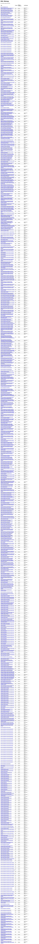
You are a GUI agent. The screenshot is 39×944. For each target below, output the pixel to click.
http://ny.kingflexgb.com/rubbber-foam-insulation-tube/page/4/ (6, 787)
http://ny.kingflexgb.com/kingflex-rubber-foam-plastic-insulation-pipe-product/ (7, 623)
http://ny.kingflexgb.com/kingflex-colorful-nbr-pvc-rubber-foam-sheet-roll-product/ (7, 526)
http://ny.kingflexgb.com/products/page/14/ (7, 736)
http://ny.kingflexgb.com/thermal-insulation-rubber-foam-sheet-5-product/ (7, 855)
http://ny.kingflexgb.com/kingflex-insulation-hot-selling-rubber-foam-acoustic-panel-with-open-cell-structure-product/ (7, 554)
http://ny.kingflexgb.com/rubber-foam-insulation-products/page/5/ (6, 811)
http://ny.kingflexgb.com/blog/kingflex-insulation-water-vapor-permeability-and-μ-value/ (7, 211)
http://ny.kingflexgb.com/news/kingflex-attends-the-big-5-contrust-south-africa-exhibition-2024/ (7, 350)
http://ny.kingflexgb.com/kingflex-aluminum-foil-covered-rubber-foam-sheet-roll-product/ (7, 496)
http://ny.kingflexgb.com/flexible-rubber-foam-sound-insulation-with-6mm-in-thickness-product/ (7, 453)
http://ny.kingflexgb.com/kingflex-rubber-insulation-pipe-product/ (6, 647)
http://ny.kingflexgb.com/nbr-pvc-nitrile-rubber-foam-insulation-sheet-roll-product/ (7, 681)
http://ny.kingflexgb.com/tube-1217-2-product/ (7, 886)
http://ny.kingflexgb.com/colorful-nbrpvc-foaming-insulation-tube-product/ (6, 243)
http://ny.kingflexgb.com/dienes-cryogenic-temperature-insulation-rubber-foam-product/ (7, 271)
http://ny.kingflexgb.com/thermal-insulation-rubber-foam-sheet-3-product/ (7, 850)
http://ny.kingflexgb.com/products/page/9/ (7, 761)
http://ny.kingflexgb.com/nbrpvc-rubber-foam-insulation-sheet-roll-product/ (7, 716)
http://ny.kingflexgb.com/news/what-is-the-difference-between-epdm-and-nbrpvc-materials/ (7, 405)
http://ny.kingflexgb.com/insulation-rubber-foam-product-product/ (7, 486)
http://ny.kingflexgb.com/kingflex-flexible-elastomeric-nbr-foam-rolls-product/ (7, 534)
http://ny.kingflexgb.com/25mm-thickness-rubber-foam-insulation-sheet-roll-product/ (7, 10)
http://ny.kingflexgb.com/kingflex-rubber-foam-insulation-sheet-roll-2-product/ (7, 595)
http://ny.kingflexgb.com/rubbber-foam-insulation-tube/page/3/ (6, 785)
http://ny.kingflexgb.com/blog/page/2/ (6, 42)
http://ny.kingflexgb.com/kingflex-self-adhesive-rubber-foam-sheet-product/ (7, 658)
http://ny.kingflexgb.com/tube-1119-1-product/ (7, 871)
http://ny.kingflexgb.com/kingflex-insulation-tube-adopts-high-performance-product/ (7, 558)
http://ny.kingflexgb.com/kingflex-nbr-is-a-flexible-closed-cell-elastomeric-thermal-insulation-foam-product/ (7, 580)
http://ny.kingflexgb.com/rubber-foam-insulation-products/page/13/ (6, 802)
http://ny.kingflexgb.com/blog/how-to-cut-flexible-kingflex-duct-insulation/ (7, 159)
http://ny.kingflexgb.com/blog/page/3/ (6, 44)
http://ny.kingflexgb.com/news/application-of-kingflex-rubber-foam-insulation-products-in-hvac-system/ (7, 334)
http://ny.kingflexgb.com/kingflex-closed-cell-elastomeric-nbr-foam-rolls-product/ (7, 507)
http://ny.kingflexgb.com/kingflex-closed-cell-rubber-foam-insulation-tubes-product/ (7, 512)
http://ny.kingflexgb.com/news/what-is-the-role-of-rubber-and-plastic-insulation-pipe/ (7, 385)
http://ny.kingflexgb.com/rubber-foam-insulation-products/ (6, 820)
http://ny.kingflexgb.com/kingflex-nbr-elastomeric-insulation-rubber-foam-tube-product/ (7, 577)
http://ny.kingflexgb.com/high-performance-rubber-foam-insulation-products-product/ (7, 484)
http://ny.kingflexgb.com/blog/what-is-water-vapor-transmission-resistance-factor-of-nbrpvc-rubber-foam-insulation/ (7, 99)
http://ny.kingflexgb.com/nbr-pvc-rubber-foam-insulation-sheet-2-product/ (7, 689)
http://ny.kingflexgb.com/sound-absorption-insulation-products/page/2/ (7, 839)
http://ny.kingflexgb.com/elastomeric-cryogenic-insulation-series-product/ (7, 291)
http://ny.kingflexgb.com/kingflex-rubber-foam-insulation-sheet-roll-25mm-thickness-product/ (7, 597)
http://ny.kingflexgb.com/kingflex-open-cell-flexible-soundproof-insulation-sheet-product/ (7, 584)
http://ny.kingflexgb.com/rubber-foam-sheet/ (7, 826)
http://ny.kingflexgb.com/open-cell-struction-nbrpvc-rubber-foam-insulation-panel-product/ (7, 723)
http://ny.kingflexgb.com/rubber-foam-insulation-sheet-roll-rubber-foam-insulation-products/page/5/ (7, 917)
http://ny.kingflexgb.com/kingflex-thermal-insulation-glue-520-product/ (7, 663)
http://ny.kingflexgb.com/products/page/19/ (7, 745)
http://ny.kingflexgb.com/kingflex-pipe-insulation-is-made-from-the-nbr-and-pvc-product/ (7, 588)
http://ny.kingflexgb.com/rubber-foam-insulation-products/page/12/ (6, 800)
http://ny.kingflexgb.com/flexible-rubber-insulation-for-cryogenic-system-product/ (6, 457)
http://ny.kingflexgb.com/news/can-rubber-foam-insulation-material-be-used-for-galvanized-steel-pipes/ (7, 422)
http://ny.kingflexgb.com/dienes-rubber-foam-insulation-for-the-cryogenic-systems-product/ (7, 277)
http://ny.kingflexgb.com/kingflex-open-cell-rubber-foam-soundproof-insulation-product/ (7, 586)
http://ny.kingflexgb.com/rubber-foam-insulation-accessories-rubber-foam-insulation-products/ (7, 942)
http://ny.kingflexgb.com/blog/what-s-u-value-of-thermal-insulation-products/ (8, 101)
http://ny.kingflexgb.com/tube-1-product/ (6, 860)
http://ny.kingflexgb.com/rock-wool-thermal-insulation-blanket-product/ (7, 769)
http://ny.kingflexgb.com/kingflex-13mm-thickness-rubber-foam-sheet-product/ (6, 488)
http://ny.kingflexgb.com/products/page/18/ (7, 743)
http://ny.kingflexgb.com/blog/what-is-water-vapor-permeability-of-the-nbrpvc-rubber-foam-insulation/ (7, 95)
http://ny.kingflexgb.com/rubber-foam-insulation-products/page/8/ (6, 817)
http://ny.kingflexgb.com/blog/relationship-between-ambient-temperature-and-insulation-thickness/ (7, 119)
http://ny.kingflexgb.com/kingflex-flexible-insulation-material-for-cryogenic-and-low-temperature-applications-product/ (7, 536)
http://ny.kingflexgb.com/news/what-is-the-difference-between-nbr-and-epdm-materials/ (7, 403)
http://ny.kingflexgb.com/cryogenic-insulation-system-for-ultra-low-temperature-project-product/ (7, 260)
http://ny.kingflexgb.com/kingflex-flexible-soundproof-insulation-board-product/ (7, 538)
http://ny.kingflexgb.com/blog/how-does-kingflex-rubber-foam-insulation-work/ (6, 157)
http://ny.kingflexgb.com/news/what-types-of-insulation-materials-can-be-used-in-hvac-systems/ (7, 429)
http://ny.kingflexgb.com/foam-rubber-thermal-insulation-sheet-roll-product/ (7, 465)
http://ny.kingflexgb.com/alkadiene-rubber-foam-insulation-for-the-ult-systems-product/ (7, 24)
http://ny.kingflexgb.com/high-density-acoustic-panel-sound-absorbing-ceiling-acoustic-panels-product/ (7, 479)
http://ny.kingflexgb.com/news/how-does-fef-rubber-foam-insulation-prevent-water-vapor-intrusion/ (7, 415)
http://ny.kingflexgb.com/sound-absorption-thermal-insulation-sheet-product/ (7, 842)
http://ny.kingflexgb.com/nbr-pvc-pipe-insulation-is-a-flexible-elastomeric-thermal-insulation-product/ (7, 684)
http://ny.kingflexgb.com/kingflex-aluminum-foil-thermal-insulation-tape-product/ (7, 498)
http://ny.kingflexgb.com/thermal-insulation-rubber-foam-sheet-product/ (7, 851)
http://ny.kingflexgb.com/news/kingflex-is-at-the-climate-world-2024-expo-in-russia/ (7, 358)
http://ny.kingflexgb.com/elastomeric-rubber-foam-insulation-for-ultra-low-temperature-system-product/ (7, 314)
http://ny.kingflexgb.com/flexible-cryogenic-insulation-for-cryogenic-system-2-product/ (7, 324)
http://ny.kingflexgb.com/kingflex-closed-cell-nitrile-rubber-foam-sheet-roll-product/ (7, 510)
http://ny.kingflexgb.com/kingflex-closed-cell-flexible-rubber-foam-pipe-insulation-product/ (7, 508)
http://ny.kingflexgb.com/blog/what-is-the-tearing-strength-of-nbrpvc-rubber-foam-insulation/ (7, 89)
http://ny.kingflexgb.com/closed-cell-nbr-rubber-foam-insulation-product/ (7, 239)
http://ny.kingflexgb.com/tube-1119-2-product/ (7, 875)
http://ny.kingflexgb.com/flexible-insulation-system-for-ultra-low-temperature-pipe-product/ (7, 444)
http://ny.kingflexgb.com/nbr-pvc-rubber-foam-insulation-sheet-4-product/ (7, 693)
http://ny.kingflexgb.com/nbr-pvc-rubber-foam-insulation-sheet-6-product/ (7, 696)
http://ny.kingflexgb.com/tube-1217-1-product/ (7, 884)
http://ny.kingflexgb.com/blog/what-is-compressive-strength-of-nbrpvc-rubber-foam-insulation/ (7, 65)
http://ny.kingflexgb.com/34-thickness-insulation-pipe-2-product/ (6, 14)
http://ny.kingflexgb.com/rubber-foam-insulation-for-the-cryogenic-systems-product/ (7, 792)
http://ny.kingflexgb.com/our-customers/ (6, 656)
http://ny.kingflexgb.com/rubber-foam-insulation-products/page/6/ (6, 813)
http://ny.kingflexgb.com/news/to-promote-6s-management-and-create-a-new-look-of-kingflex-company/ (7, 383)
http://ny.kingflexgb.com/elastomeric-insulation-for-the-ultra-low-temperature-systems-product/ (7, 295)
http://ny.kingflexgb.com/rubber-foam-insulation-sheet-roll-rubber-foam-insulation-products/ (7, 927)
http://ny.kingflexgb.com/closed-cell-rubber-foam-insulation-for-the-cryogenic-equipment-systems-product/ (7, 241)
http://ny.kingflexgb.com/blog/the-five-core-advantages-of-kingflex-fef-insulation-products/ (7, 189)
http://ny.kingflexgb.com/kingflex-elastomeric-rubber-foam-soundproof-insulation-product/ (7, 532)
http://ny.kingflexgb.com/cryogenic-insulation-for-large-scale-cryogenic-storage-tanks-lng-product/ (7, 250)
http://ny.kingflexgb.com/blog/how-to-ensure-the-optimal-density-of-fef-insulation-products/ (7, 206)
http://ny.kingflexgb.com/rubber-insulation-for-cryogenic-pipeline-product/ (7, 828)
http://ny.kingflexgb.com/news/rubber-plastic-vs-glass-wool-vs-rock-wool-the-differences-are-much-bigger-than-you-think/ (7, 432)
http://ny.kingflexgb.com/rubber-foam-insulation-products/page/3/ (6, 808)
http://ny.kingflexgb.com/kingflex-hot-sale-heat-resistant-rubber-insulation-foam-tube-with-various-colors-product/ (7, 549)
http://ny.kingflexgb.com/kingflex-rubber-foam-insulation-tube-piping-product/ (7, 615)
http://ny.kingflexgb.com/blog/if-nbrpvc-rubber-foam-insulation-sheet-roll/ (7, 37)
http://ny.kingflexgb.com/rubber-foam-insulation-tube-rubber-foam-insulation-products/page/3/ (6, 932)
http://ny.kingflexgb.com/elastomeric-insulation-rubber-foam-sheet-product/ (7, 304)
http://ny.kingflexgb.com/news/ (5, 387)
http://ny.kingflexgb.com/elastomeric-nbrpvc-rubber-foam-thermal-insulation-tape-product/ (7, 310)
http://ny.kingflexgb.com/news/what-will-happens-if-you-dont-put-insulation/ (6, 427)
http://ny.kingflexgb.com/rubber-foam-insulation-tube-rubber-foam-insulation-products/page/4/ (6, 935)
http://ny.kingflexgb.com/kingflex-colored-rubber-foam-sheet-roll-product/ (7, 522)
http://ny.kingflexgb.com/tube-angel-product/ (7, 893)
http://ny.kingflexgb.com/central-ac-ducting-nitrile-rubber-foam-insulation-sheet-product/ (7, 237)
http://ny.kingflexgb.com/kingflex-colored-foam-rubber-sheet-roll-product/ (7, 518)
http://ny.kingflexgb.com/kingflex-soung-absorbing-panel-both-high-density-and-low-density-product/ (7, 661)
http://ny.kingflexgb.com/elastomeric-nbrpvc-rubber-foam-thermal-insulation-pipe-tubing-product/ (7, 308)
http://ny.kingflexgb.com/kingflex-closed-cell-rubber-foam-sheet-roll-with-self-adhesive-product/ (7, 514)
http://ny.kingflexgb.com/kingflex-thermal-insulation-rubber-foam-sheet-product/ (7, 666)
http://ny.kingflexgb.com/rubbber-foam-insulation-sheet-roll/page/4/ (6, 778)
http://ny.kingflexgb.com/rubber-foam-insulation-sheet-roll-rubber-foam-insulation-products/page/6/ (7, 924)
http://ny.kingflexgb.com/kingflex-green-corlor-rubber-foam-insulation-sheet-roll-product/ (7, 547)
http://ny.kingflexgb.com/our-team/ (6, 727)
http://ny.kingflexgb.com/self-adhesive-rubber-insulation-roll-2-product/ (7, 835)
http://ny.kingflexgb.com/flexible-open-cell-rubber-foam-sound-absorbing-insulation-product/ (7, 446)
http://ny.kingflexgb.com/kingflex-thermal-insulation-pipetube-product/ (7, 664)
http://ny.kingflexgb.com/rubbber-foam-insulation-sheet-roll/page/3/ (6, 776)
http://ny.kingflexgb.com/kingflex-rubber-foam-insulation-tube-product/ (7, 617)
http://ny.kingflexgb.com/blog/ (5, 107)
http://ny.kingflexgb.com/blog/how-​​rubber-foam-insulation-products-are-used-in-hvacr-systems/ (7, 144)
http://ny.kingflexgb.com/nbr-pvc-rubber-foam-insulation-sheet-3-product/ (7, 691)
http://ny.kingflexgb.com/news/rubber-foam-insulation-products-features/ (7, 371)
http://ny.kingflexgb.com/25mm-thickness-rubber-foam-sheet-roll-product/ (7, 12)
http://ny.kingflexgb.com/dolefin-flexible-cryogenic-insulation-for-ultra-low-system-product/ (7, 282)
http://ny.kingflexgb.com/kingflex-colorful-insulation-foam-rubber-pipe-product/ (7, 524)
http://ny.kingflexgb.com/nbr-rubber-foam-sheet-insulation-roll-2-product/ (7, 709)
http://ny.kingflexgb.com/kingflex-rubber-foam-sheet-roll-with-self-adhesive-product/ (7, 645)
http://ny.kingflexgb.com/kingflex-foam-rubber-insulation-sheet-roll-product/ (7, 540)
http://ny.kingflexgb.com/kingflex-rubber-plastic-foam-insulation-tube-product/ (7, 648)
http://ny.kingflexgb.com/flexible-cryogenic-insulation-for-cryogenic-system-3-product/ (7, 326)
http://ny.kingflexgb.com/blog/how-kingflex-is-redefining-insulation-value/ (7, 230)
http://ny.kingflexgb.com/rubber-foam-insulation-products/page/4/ (6, 810)
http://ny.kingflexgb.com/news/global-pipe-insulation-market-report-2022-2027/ (7, 345)
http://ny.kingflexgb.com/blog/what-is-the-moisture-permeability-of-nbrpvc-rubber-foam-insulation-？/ (7, 80)
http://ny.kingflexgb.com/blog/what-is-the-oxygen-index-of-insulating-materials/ (7, 84)
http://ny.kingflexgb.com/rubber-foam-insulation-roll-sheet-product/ (6, 822)
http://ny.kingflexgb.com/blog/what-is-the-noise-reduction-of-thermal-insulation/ (7, 83)
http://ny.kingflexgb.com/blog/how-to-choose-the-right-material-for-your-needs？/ (7, 33)
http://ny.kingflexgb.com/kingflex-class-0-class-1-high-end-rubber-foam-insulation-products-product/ (7, 505)
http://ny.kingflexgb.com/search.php (6, 910)
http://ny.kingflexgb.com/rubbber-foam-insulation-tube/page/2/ (6, 783)
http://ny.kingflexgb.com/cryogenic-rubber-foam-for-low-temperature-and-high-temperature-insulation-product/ (7, 262)
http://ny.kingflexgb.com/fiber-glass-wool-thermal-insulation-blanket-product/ (7, 319)
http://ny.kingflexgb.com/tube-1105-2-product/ (7, 864)
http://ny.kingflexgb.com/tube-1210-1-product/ (7, 880)
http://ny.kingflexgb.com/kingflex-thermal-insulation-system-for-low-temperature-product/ (7, 668)
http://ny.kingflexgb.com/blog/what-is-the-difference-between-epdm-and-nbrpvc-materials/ (7, 196)
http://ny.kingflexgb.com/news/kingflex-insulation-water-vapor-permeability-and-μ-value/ (7, 408)
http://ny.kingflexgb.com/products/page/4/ (7, 752)
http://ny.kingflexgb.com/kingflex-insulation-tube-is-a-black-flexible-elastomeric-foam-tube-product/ (7, 565)
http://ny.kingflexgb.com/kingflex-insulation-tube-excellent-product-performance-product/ (7, 563)
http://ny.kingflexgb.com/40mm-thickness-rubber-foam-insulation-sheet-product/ (7, 15)
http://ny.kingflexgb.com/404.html (5, 908)
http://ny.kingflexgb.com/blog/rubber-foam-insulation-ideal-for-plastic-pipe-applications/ (7, 53)
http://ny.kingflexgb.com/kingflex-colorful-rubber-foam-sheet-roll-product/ (7, 527)
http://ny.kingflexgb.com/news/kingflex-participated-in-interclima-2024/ (6, 392)
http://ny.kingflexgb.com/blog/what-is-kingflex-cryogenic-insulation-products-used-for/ (7, 73)
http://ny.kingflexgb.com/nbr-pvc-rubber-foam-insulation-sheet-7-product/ (7, 698)
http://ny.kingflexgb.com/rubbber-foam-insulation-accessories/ (6, 772)
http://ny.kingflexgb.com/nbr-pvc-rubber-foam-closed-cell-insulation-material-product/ (7, 686)
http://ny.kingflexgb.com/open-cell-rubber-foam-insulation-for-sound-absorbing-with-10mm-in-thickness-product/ (8, 721)
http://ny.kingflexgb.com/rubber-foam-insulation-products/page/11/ (6, 799)
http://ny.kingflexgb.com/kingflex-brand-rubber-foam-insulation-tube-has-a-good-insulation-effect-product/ (7, 500)
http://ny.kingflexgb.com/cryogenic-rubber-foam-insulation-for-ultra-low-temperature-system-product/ (7, 267)
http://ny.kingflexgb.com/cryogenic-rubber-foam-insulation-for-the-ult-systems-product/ (7, 264)
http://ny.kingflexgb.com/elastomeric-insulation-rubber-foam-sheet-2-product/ (7, 300)
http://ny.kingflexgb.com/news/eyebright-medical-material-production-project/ (6, 343)
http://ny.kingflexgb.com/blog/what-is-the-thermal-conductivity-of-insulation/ (7, 91)
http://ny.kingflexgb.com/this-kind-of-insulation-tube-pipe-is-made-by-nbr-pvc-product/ (7, 859)
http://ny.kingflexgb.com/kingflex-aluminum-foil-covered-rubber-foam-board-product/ (7, 494)
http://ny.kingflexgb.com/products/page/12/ (7, 732)
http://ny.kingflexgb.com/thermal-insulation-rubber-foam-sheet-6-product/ (7, 857)
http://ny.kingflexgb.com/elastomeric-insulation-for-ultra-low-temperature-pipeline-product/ (7, 297)
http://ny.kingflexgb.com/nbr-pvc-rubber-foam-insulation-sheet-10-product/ (7, 687)
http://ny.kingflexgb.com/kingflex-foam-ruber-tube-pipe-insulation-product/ (7, 545)
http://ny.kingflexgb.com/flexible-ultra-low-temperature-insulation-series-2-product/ (7, 462)
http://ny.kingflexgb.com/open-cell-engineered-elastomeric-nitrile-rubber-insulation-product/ (7, 718)
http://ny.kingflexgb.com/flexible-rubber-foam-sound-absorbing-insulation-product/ (7, 451)
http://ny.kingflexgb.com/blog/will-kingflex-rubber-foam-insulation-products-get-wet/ (7, 156)
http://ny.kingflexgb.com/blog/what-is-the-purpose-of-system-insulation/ (7, 193)
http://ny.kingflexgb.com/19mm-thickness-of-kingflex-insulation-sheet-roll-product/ (7, 8)
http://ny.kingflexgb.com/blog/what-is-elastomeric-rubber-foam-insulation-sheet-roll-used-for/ (7, 68)
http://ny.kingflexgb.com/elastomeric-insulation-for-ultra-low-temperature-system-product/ (7, 299)
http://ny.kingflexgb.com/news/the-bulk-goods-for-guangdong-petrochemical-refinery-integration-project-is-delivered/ (7, 375)
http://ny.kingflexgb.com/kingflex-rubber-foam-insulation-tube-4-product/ (7, 609)
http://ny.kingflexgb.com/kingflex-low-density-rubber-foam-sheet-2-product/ (7, 573)
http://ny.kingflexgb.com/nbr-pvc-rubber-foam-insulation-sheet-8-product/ (7, 700)
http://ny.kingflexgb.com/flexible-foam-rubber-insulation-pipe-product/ (7, 440)
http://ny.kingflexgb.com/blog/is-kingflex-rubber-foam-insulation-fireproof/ (8, 161)
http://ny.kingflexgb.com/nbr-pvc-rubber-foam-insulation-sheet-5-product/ (7, 695)
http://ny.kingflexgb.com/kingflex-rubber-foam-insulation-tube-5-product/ (7, 611)
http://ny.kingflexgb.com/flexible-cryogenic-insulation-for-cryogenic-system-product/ (7, 331)
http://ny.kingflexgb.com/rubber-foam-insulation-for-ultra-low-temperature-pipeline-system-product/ (7, 795)
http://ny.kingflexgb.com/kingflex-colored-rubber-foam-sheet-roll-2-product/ (7, 520)
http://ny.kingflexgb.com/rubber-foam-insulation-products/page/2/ (6, 806)
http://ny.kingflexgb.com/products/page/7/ (7, 758)
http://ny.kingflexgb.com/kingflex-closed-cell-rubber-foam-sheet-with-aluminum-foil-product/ (7, 516)
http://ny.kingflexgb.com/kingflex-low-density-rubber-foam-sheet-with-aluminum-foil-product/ (7, 575)
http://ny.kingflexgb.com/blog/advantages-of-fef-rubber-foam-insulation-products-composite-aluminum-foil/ (7, 183)
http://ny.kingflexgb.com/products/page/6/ (7, 756)
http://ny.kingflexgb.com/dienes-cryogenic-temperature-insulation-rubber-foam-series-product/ (7, 274)
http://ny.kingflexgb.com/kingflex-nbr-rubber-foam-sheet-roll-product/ (7, 582)
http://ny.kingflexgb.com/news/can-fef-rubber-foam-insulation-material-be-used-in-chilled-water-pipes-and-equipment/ (7, 420)
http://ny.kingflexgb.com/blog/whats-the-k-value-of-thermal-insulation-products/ (7, 103)
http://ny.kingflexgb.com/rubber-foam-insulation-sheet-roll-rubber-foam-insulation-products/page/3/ (7, 919)
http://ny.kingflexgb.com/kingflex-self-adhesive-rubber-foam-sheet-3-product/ (7, 655)
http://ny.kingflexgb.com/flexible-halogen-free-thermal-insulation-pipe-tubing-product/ (7, 442)
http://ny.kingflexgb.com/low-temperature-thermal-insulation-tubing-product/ (7, 679)
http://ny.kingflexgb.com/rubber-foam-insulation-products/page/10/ (6, 797)
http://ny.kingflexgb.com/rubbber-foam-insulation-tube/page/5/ (6, 789)
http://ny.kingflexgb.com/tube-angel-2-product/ (7, 891)
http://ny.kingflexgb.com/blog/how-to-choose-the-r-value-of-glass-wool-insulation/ (7, 128)
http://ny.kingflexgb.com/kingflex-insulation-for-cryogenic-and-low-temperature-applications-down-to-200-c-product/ (7, 552)
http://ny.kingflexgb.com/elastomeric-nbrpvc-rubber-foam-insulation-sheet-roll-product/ (7, 306)
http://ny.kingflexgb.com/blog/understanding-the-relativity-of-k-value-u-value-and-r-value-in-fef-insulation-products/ (7, 173)
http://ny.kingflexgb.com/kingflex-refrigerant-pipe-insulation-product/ (7, 594)
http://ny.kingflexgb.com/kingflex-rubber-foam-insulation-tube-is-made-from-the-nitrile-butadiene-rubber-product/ (7, 613)
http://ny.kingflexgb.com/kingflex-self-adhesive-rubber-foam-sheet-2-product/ (7, 653)
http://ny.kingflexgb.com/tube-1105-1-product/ (7, 862)
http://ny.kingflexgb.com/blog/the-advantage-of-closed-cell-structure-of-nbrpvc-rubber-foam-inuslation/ (7, 56)
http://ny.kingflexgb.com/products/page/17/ (7, 741)
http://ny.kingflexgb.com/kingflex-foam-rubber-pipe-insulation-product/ (7, 543)
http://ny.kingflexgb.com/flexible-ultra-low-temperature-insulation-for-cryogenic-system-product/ (7, 460)
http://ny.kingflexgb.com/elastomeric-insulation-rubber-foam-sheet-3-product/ (7, 302)
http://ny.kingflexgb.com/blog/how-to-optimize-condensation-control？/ (7, 35)
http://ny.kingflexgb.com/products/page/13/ (7, 734)
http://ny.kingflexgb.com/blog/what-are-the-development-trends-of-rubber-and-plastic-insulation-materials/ (7, 202)
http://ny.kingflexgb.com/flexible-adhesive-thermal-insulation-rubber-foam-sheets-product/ (8, 323)
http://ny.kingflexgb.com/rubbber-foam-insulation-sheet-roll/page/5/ (6, 780)
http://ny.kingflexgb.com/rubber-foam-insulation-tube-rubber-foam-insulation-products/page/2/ (6, 929)
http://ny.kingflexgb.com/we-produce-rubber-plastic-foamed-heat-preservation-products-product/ (7, 906)
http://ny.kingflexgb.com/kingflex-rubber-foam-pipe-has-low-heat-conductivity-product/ (7, 619)
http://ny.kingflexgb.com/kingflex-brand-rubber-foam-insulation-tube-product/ (7, 502)
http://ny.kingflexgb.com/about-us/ (6, 17)
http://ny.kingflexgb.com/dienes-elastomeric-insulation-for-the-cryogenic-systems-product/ (7, 276)
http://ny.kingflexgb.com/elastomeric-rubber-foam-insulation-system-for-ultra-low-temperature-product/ (7, 317)
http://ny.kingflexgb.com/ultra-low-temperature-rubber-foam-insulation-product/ (7, 900)
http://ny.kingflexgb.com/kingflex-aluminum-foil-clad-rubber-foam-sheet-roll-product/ (7, 492)
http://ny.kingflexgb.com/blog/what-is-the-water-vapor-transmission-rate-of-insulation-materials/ (8, 92)
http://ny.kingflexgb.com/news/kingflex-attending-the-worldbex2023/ (6, 347)
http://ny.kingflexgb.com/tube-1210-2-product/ (7, 882)
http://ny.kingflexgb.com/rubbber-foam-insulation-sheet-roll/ (6, 782)
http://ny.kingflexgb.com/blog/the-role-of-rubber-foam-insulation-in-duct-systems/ (6, 148)
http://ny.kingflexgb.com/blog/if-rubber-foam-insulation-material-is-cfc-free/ (7, 39)
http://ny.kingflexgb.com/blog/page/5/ (6, 46)
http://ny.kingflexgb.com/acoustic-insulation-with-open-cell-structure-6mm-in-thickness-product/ (7, 22)
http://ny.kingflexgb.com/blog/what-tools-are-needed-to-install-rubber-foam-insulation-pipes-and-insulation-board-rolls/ (7, 142)
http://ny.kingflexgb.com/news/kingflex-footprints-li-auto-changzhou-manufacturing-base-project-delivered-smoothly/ (7, 353)
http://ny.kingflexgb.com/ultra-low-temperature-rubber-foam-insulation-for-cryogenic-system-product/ (7, 898)
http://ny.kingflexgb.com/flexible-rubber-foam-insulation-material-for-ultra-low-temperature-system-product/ (7, 449)
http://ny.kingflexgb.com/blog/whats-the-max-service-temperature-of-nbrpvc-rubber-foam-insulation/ (7, 105)
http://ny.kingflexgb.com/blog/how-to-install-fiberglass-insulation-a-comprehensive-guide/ (7, 154)
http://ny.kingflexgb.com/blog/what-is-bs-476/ (7, 63)
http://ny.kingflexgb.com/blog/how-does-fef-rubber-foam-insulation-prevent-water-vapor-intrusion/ (7, 191)
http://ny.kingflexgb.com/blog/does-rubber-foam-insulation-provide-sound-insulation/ (7, 132)
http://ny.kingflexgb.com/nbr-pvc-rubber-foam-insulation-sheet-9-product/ (7, 702)
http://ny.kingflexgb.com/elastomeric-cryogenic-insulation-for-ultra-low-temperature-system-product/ (7, 287)
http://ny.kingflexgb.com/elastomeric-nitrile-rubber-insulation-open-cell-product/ (7, 312)
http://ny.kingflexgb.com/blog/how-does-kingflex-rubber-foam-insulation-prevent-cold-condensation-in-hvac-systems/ (7, 138)
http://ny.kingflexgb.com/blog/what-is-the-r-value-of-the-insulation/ (7, 86)
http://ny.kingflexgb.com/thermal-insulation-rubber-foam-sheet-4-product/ (7, 853)
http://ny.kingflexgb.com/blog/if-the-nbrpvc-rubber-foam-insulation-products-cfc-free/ (7, 41)
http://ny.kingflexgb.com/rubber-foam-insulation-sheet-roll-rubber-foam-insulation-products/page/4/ (7, 914)
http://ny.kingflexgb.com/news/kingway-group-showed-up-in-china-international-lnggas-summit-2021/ (7, 363)
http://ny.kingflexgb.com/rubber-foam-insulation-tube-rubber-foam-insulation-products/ (6, 940)
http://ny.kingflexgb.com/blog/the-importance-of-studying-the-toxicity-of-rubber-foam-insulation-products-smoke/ (7, 163)
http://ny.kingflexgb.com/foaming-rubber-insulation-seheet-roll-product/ (6, 467)
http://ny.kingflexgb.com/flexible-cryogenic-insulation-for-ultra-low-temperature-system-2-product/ (7, 434)
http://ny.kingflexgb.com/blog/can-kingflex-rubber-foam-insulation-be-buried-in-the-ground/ (7, 150)
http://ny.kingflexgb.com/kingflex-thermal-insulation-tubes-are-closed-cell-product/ (7, 670)
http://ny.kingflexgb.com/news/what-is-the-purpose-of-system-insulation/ (7, 417)
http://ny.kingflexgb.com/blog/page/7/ (6, 51)
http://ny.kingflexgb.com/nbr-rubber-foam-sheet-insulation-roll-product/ (7, 711)
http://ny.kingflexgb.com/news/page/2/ (6, 367)
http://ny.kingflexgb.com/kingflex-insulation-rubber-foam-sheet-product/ (7, 556)
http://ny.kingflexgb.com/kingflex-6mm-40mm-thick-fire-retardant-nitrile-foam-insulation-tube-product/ (7, 490)
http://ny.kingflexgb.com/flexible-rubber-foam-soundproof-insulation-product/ (7, 455)
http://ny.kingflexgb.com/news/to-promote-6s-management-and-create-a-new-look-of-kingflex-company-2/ (7, 381)
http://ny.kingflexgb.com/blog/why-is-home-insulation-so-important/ (7, 152)
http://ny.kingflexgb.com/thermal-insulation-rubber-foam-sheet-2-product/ (7, 848)
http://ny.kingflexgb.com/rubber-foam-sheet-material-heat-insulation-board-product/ (7, 824)
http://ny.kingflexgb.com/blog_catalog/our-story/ (8, 233)
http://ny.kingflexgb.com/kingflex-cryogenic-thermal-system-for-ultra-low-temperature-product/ (7, 530)
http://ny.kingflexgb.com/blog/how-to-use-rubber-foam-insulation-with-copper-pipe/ (7, 126)
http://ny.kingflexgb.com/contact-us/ (6, 245)
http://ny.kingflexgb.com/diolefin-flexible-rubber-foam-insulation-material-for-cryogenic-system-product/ (8, 280)
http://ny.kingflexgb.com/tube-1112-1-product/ (7, 866)
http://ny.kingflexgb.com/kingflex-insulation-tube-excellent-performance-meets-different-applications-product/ (7, 561)
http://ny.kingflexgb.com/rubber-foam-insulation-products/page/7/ (6, 815)
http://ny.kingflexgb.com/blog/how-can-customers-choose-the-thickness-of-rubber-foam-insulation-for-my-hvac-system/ (7, 124)
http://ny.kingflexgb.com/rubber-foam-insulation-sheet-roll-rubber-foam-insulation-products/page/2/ (7, 922)
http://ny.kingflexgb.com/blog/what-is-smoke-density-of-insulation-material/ (7, 78)
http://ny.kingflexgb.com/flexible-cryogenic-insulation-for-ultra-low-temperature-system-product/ (7, 437)
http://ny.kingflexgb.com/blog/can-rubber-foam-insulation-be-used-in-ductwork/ (7, 146)
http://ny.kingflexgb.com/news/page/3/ (6, 369)
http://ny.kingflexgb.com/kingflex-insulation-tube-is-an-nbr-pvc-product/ (7, 570)
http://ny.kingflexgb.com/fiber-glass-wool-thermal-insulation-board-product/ (7, 321)
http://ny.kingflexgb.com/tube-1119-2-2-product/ (8, 873)
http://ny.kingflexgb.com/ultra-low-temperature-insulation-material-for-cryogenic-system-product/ (7, 896)
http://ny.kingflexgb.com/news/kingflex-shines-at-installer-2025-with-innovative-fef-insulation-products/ (7, 413)
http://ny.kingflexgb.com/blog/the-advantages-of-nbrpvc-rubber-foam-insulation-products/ (7, 58)
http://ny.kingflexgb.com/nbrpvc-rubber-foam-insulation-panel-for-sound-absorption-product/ (7, 715)
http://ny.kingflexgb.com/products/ (5, 763)
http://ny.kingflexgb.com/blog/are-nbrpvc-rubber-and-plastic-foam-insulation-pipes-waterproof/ (7, 28)
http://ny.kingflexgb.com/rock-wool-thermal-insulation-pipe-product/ (7, 771)
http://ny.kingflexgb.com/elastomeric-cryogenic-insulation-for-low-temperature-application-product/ (7, 285)
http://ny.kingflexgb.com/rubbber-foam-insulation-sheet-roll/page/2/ (6, 774)
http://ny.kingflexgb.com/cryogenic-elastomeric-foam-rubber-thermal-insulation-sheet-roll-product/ (7, 247)
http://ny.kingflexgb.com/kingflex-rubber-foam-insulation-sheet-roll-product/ (7, 601)
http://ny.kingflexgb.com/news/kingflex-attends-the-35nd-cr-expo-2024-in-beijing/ (7, 348)
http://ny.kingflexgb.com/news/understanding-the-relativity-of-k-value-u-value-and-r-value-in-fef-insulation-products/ (7, 401)
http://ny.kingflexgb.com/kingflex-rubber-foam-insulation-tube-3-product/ (7, 607)
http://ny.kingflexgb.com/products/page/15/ (7, 738)
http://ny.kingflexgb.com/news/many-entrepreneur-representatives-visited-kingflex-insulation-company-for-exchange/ (7, 365)
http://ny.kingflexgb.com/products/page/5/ (7, 754)
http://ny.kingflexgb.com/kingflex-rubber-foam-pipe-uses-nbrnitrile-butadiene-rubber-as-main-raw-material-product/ (7, 621)
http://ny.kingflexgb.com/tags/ (5, 844)
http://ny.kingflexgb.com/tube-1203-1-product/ (7, 877)
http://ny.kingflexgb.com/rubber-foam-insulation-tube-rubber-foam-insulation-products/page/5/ (6, 937)
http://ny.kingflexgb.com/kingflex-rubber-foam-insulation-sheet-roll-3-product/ (7, 599)
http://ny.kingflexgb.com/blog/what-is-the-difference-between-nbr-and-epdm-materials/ (7, 185)
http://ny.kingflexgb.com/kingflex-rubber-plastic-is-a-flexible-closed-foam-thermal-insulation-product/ (7, 651)
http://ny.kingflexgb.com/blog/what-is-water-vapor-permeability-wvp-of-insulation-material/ (7, 97)
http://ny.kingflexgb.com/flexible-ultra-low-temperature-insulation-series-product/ (7, 463)
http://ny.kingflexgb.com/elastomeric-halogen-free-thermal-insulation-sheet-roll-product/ (7, 293)
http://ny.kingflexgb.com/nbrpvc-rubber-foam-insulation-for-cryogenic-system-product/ (7, 713)
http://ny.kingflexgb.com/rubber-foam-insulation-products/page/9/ (6, 819)
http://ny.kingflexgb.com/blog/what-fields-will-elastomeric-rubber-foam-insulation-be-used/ (7, 61)
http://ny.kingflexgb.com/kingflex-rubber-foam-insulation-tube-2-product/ (7, 605)
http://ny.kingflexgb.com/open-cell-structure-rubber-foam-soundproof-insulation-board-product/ (7, 725)
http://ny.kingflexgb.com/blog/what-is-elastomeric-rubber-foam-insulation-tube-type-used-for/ (7, 71)
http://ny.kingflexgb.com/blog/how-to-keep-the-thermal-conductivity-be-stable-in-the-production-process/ (7, 204)
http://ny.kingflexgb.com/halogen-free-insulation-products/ (6, 473)
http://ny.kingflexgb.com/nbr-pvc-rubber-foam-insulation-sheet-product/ (7, 704)
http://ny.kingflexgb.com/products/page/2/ (7, 747)
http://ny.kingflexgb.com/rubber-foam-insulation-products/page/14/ (6, 804)
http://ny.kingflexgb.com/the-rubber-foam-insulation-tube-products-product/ (7, 846)
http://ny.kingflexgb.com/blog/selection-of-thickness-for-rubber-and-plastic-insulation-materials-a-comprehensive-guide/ (7, 228)
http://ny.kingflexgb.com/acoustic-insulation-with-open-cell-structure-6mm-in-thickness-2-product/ (7, 20)
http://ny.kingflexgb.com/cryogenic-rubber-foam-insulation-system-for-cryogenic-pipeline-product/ (7, 269)
